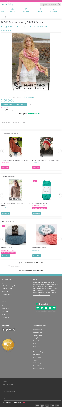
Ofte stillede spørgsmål (8, 286)
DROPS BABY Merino (39, 248)
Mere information (6, 30)
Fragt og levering (7, 288)
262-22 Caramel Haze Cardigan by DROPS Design (15, 204)
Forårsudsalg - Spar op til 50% (8, 1)
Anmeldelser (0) (19, 122)
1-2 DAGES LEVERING (15, 266)
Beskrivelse (6, 122)
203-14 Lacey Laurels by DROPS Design (14, 160)
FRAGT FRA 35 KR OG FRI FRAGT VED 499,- (32, 262)
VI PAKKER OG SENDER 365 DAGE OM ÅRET (31, 270)
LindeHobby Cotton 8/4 (40, 203)
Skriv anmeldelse (31, 97)
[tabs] (54, 10)
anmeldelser (16, 97)
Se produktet (5, 213)
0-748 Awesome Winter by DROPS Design (46, 160)
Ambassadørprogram (8, 294)
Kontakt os (5, 291)
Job (4, 398)
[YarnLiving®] (7, 4)
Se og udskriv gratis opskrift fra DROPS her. (24, 26)
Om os (4, 283)
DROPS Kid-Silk (6, 248)
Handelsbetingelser (9, 391)
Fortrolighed (7, 395)
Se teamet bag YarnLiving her (41, 295)
